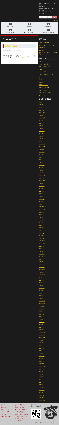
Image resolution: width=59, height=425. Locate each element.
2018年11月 (42, 335)
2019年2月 (41, 327)
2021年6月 (41, 254)
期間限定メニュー (43, 85)
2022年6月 (41, 222)
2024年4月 (41, 165)
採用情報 (3, 414)
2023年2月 (41, 201)
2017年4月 (41, 384)
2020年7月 (41, 282)
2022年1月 (41, 235)
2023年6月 (41, 191)
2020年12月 (42, 269)
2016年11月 (42, 397)
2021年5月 (41, 256)
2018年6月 (41, 348)
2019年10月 (42, 306)
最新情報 (29, 26)
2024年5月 (41, 162)
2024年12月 (42, 144)
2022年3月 (41, 230)
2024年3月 (41, 167)
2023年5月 (41, 193)
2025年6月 (41, 128)
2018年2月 (41, 358)
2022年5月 (41, 225)
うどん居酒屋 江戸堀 (44, 66)
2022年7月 (41, 220)
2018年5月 (41, 350)
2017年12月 (42, 363)
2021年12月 (42, 238)
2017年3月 (41, 387)
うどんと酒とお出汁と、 (45, 64)
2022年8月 (41, 217)
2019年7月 (41, 314)
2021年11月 (42, 240)
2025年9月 (41, 120)
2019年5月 (41, 319)
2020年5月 (41, 288)
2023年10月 (42, 180)
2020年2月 (41, 295)
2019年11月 (42, 303)
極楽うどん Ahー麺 (44, 87)
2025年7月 (41, 125)
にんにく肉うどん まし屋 (46, 74)
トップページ (10, 26)
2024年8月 (41, 154)
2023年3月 (41, 199)
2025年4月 (41, 133)
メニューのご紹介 (10, 32)
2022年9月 (41, 214)
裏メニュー (42, 95)
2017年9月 (41, 371)
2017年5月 (41, 382)
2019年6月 (41, 316)
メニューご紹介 (5, 412)
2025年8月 (41, 123)
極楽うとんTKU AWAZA (21, 414)
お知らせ (41, 69)
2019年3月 (41, 324)
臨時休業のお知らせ (44, 42)
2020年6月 (41, 285)
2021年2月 (41, 264)
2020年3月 (41, 293)
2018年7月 (41, 345)
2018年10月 (42, 337)
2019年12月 (42, 301)
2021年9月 (41, 246)
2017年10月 (42, 369)
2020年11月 (42, 272)
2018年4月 (41, 353)
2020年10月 (42, 275)
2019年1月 (41, 329)
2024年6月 (41, 159)
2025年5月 (41, 131)
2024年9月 (41, 152)
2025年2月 (41, 139)
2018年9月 (41, 340)
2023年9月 (41, 183)
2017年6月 (41, 379)
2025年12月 (42, 112)
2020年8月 (41, 280)
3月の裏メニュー (43, 50)
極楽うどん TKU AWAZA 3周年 (47, 45)
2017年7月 (41, 377)
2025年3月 (41, 136)
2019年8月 (41, 311)
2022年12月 (42, 206)
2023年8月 (41, 186)
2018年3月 (41, 356)
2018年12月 (42, 332)
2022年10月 (42, 212)
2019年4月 (41, 322)
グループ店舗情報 (20, 405)
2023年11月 (42, 178)
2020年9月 (41, 277)
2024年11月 (42, 146)
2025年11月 (42, 115)
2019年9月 (41, 309)
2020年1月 (41, 298)
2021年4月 (41, 259)
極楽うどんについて (29, 32)
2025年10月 (42, 118)
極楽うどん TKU (43, 90)
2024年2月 (41, 170)
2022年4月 (41, 227)
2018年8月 (41, 342)
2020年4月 (41, 290)
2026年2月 (41, 107)
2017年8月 (41, 374)
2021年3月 (41, 261)
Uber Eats (41, 61)
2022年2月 (41, 233)
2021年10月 (42, 243)
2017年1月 (41, 392)
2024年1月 (41, 173)
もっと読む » (21, 57)
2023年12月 (42, 175)
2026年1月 (41, 110)
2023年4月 (41, 196)
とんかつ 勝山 (42, 72)
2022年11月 (42, 209)
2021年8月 (41, 248)
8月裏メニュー (12, 46)
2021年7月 (41, 251)
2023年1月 (41, 204)
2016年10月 (42, 400)
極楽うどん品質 (48, 26)
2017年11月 (42, 366)
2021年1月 (41, 267)
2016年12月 (42, 395)
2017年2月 (41, 390)
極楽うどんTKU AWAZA (45, 92)
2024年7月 (41, 157)
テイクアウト (42, 77)
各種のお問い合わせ (48, 32)
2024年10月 (42, 149)
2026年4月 (41, 102)
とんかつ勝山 (18, 420)
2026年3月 (41, 104)
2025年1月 (41, 141)
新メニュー (42, 79)
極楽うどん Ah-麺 (20, 409)
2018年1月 (41, 361)
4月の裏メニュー (43, 47)
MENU (56, 20)
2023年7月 (41, 188)
